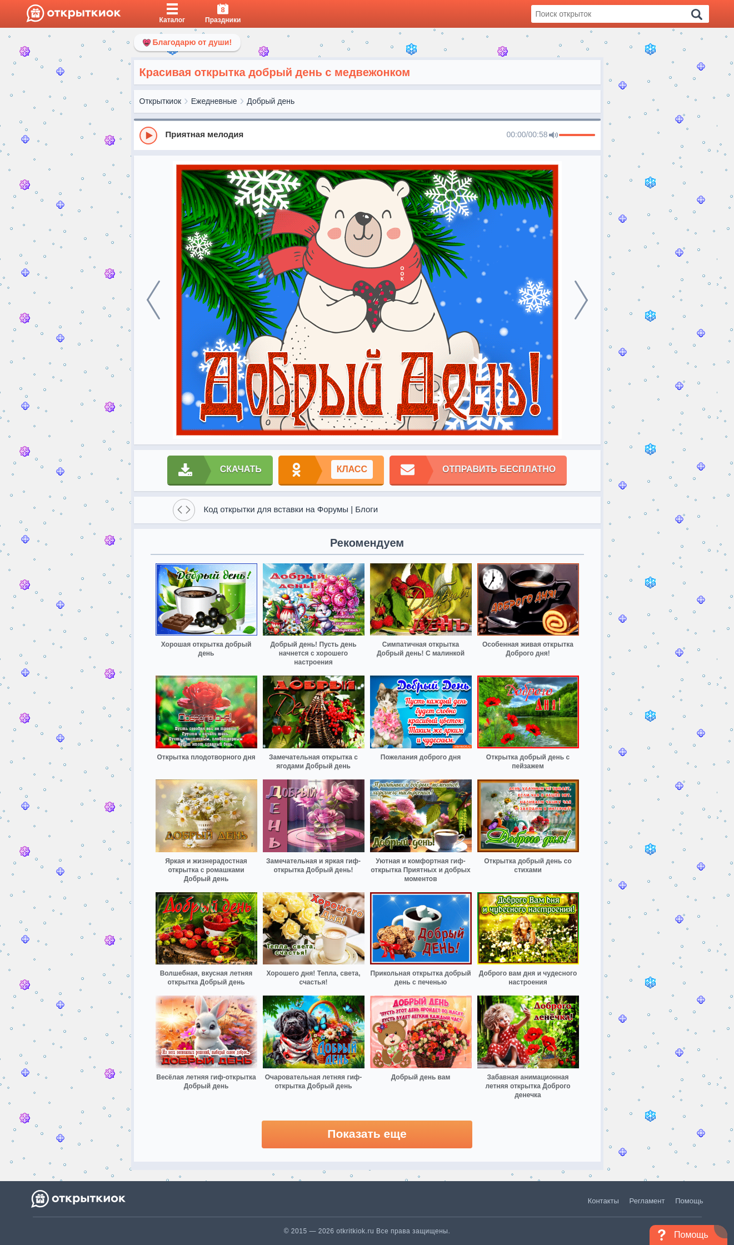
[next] (581, 300)
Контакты (603, 1201)
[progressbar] (577, 135)
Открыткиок (160, 101)
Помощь (689, 1201)
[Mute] (553, 135)
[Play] (148, 135)
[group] (367, 135)
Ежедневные (214, 101)
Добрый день (270, 101)
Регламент (647, 1201)
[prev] (153, 300)
